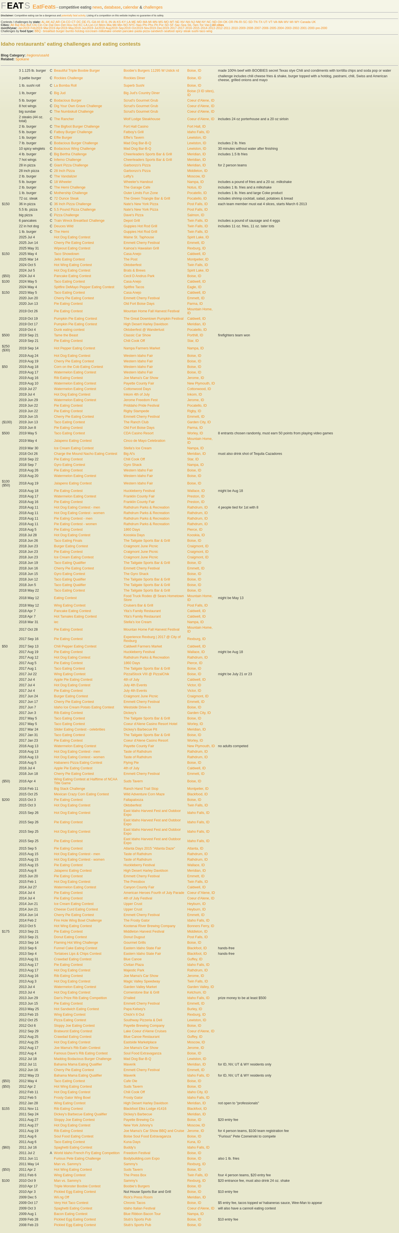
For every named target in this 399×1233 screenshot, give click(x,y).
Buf (29, 25)
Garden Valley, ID (200, 987)
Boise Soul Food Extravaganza (147, 1136)
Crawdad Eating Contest (72, 959)
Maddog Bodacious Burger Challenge (82, 1059)
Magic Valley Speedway (142, 981)
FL (89, 22)
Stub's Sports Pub (137, 1219)
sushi (195, 31)
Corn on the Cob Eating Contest (78, 367)
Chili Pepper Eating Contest (75, 646)
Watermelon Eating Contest (75, 372)
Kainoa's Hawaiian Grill (141, 248)
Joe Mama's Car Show (141, 378)
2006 (265, 28)
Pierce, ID (195, 530)
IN (110, 22)
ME (134, 22)
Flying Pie (131, 763)
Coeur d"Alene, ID (201, 893)
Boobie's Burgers (137, 1186)
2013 (211, 28)
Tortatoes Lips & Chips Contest (77, 954)
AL (43, 22)
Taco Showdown (66, 254)
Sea (183, 25)
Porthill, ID (195, 335)
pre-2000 (321, 28)
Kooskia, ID (196, 535)
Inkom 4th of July (137, 394)
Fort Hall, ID (196, 126)
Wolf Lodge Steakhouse (142, 119)
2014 (204, 28)
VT (270, 22)
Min (119, 25)
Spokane (22, 59)
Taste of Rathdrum (138, 752)
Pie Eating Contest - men (73, 518)
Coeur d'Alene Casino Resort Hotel (150, 724)
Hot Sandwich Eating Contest (76, 1009)
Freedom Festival (137, 1153)
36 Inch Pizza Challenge (72, 204)
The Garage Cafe (137, 187)
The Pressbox (134, 882)
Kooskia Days (134, 535)
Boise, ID (194, 71)
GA (94, 22)
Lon (90, 25)
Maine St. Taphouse (139, 237)
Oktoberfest (132, 265)
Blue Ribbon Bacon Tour (142, 1214)
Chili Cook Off (134, 341)
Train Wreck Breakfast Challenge (79, 221)
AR (58, 22)
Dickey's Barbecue (138, 1114)
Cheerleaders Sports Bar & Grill (148, 154)
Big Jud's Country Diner (142, 93)
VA (275, 22)
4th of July (131, 680)
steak (186, 31)
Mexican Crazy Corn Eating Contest (81, 794)
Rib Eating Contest (68, 378)
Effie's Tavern (134, 138)
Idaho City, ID (197, 1092)
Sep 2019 (125, 28)
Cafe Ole (130, 1081)
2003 (288, 28)
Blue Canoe (133, 959)
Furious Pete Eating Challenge (77, 1158)
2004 (280, 28)
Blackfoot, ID (197, 948)
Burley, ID (194, 1009)
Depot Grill (132, 221)
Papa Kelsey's (134, 1009)
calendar (131, 7)
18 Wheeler (63, 182)
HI (98, 22)
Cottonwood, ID (199, 389)
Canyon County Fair (139, 887)
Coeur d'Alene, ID (200, 100)
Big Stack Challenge (69, 789)
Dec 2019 (163, 28)
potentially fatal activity (73, 15)
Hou (69, 25)
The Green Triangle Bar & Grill (147, 198)
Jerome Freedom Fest (141, 400)
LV (96, 25)
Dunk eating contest (69, 330)
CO (68, 22)
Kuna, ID (194, 1142)
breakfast (49, 31)
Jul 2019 (99, 28)
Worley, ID (195, 433)
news (97, 7)
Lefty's (129, 176)
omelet (117, 31)
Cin (40, 25)
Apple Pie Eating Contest (73, 680)
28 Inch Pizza (64, 171)
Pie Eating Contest (68, 304)
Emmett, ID (195, 243)
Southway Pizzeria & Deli (143, 1020)
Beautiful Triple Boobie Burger (77, 71)
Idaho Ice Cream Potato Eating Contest (84, 707)
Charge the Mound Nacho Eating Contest (85, 454)
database (112, 7)
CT (73, 22)
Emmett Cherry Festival (142, 243)
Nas (138, 25)
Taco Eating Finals (68, 541)
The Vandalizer (65, 176)
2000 (311, 28)
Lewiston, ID (196, 138)
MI (150, 22)
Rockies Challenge (68, 78)
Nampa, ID (195, 182)
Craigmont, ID (198, 546)
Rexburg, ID (196, 248)
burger (60, 31)
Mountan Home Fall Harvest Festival (152, 311)
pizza (146, 31)
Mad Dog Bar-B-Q (137, 143)
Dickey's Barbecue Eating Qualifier (80, 1114)
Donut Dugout (134, 937)
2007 (257, 28)
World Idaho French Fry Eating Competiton (87, 1153)
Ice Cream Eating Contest (74, 448)
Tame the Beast (66, 335)
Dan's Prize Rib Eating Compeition (80, 998)
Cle (46, 25)
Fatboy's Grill (134, 132)
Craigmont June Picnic (141, 546)
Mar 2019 (49, 28)
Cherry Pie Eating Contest (74, 243)
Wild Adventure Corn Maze (144, 794)
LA (128, 22)
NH (188, 22)
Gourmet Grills (135, 943)
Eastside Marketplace (140, 1042)
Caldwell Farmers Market (143, 646)
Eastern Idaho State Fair (142, 948)
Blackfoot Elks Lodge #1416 (145, 1109)
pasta (138, 31)
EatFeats (43, 6)
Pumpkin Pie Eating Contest (75, 319)
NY (204, 22)
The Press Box (135, 1175)
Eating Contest (65, 598)
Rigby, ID (194, 411)
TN (255, 22)
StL (190, 25)
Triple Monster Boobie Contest (77, 1186)
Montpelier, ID (198, 259)
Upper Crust (133, 904)
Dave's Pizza (134, 215)
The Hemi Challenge (70, 187)
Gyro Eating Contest (69, 465)
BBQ (38, 31)
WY (297, 22)
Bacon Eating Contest (71, 1214)
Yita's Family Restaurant (142, 611)
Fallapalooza (133, 800)
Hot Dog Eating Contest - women (79, 513)
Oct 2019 (137, 28)
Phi (145, 25)
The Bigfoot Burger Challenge (76, 126)
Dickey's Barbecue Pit (140, 729)
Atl (12, 25)
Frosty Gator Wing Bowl (72, 1098)
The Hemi (61, 232)
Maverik (130, 1064)
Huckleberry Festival (139, 491)
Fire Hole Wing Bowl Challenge (78, 920)
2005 (273, 28)
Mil (114, 25)
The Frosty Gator (137, 920)
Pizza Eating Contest (70, 1020)
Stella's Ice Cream (138, 448)
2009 (242, 28)
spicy (179, 31)
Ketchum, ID (196, 992)
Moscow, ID (196, 176)
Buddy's (130, 1147)
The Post (130, 259)
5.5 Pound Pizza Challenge (75, 209)
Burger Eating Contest (71, 546)
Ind (75, 25)
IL (106, 22)
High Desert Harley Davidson (146, 324)
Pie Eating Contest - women (75, 524)
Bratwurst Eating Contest (73, 1031)
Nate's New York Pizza (141, 204)
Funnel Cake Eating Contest (75, 948)
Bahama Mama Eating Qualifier (78, 1064)
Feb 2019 (36, 28)
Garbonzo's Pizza (137, 165)
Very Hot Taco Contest (71, 1203)
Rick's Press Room (138, 1197)
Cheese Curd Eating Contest (76, 909)
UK (314, 22)
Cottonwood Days (137, 389)
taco (202, 31)
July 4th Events (135, 685)
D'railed (129, 998)
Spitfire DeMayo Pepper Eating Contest (84, 287)
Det (63, 25)
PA (236, 22)
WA (280, 22)
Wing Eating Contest (70, 605)
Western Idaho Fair (138, 356)
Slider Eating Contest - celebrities (79, 729)
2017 (173, 28)
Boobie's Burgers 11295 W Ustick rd (151, 71)
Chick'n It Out (134, 1015)
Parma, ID (195, 304)
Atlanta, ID (195, 848)
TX (260, 22)
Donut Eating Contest (70, 937)
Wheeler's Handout (138, 182)
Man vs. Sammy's (67, 1164)
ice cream (91, 31)
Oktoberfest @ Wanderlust (144, 330)
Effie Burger (63, 138)
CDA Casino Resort (139, 433)
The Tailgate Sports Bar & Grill (147, 541)
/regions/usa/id (38, 55)
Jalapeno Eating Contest (73, 441)
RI (240, 22)
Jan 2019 (23, 28)
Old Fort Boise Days (139, 304)
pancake (127, 31)
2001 (303, 28)
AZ (53, 22)
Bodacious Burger (67, 100)
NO (126, 25)
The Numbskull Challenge (74, 112)
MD (139, 22)
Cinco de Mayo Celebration (144, 441)
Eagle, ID (194, 287)
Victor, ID (194, 685)
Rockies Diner (134, 78)
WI (291, 22)
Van (207, 25)
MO (166, 22)
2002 (296, 28)
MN (155, 22)
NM (198, 22)
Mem (102, 25)
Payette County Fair (139, 383)
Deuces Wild (63, 226)
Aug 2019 (111, 28)
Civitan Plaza (134, 965)
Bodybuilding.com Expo (142, 1158)
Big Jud (60, 93)
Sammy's (131, 1164)
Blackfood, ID (197, 794)
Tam (195, 25)
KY (124, 22)
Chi (34, 25)
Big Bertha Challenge (70, 154)
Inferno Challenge (67, 160)
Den (57, 25)
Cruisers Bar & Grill (138, 605)
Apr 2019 (61, 28)
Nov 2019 (150, 28)
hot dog (79, 31)
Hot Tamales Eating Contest (75, 616)
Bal (17, 25)
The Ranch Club (136, 422)
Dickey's (130, 713)
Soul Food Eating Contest (73, 1136)
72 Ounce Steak (66, 198)
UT (265, 22)
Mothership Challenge (71, 193)
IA (114, 22)
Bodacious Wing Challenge (75, 149)
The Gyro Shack (136, 574)
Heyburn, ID (196, 904)
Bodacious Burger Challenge (76, 143)
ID (102, 22)
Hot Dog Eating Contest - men (77, 507)
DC (79, 22)
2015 (196, 28)
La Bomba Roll (65, 85)
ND (214, 22)
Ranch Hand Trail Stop (141, 789)
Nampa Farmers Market (142, 348)
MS (160, 22)
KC (81, 25)
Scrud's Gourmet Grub (141, 100)
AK (48, 22)
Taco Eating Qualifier (70, 563)
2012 (219, 28)
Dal (51, 25)
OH (220, 22)
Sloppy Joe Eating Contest (74, 1026)
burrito (70, 31)
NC (209, 22)
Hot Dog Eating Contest (72, 237)
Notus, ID (194, 187)
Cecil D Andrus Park (139, 276)
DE (84, 22)
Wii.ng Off (61, 1197)
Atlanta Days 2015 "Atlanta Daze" (149, 848)
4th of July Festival (138, 898)
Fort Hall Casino (136, 126)
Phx (150, 25)
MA (145, 22)
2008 (250, 28)
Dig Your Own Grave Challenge (78, 106)
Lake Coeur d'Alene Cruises (145, 1031)
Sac (177, 25)
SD (250, 22)
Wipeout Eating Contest (72, 248)
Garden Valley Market (140, 987)
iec (56, 622)
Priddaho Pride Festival (141, 405)
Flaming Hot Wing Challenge (76, 943)
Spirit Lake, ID (198, 237)
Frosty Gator (133, 1098)
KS (119, 22)
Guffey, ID (195, 959)
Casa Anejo (132, 254)
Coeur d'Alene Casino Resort (146, 740)
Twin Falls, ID (197, 221)
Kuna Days (132, 1142)
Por (161, 25)
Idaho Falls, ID (198, 132)
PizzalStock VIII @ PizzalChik (146, 674)
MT (172, 22)
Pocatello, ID (197, 193)
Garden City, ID (199, 422)
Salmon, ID (195, 215)
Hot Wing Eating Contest (73, 265)
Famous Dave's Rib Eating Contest (81, 1053)
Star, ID (193, 341)
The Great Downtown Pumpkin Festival (153, 319)
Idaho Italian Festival (139, 1208)
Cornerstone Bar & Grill (141, 992)
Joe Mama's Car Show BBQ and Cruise (154, 1131)
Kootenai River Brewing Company (149, 926)
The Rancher (64, 119)
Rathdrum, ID (197, 507)
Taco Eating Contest (69, 281)
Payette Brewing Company (144, 1026)
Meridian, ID (196, 154)
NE (177, 22)
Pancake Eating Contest (72, 276)
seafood (169, 31)
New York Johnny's (138, 1125)
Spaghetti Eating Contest (73, 1147)
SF (171, 25)
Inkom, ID (194, 394)
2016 (188, 28)
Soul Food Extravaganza (143, 1053)
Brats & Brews (134, 270)
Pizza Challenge (66, 215)
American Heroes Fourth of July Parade (154, 893)
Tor (201, 25)
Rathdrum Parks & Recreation (147, 507)
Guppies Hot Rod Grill (140, 226)
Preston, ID (195, 496)
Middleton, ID (197, 171)
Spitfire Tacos (134, 287)
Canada (305, 22)
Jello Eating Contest (69, 259)
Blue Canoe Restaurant (142, 1037)
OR (231, 22)
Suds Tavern (133, 781)
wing (209, 31)
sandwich (157, 31)
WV (286, 22)
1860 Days (132, 530)
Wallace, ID (196, 491)
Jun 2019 (87, 28)
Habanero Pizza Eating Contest (78, 763)
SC (245, 22)
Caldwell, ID (196, 254)
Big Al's (129, 454)
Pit (156, 25)
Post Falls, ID (197, 204)
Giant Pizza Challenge (71, 165)
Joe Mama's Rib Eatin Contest (77, 1048)
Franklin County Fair (139, 496)
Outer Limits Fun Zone (141, 193)
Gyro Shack (133, 465)
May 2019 (74, 28)
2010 (234, 28)
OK (225, 22)
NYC (132, 25)
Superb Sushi (134, 85)
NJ (193, 22)
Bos (23, 25)
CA (63, 22)
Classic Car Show (137, 335)
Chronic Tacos (134, 1203)
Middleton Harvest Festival (144, 931)
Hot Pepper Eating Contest (74, 348)
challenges (153, 7)
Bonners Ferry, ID (200, 926)
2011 (227, 28)
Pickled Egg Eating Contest (75, 1192)
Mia (109, 25)
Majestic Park (134, 970)
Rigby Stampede (136, 411)
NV (183, 22)
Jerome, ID (195, 378)
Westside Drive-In (137, 707)
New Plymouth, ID (201, 383)
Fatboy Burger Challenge (73, 132)
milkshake (105, 31)
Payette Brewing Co (139, 1120)
